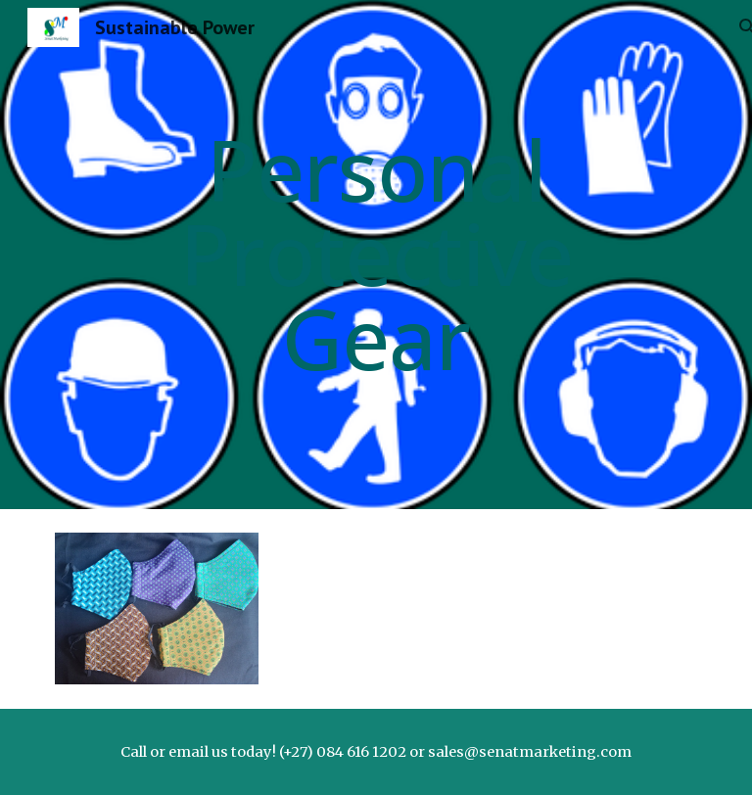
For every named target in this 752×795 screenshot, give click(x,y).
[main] (375, 255)
